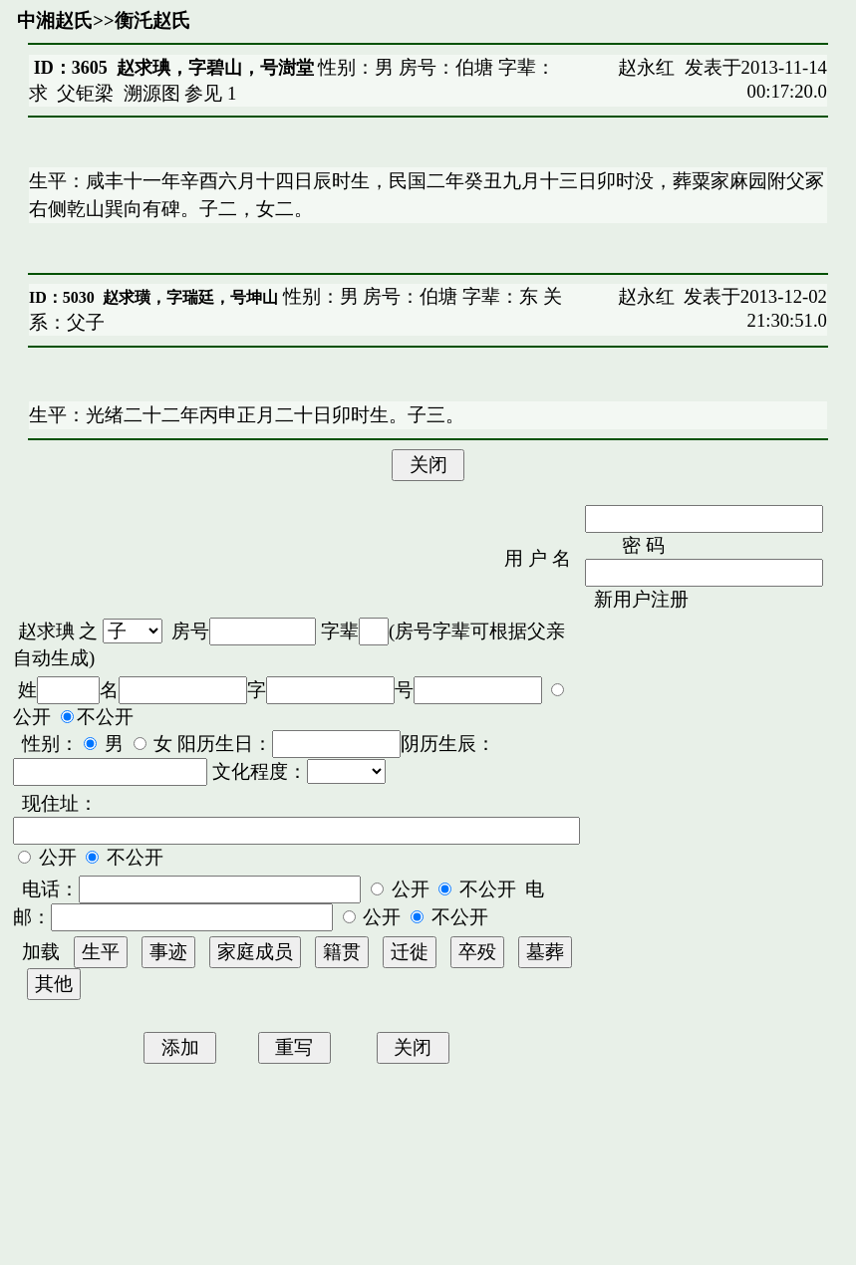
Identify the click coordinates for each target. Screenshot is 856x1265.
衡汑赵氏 (152, 20)
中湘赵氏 (55, 20)
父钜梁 (85, 93)
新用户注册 (641, 599)
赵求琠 (46, 631)
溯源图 (152, 93)
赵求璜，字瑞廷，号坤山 (190, 297)
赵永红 (646, 67)
